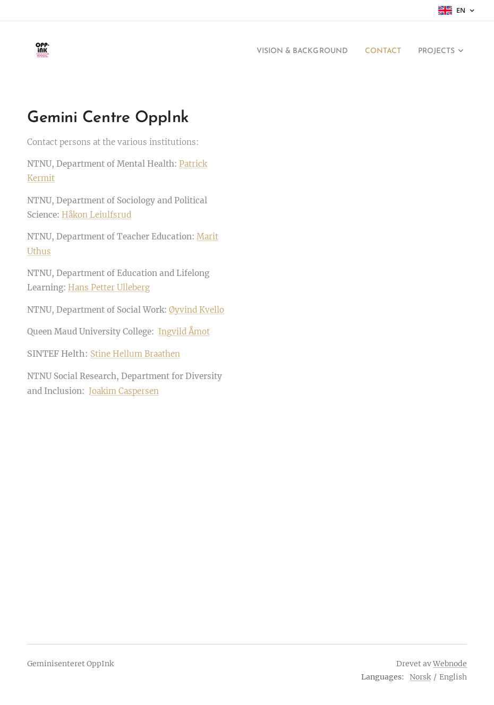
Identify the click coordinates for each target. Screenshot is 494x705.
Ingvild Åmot (184, 331)
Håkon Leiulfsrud (96, 215)
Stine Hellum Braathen (135, 354)
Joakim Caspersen (124, 391)
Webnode (450, 663)
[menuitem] (285, 51)
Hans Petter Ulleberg (109, 287)
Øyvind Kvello (196, 310)
